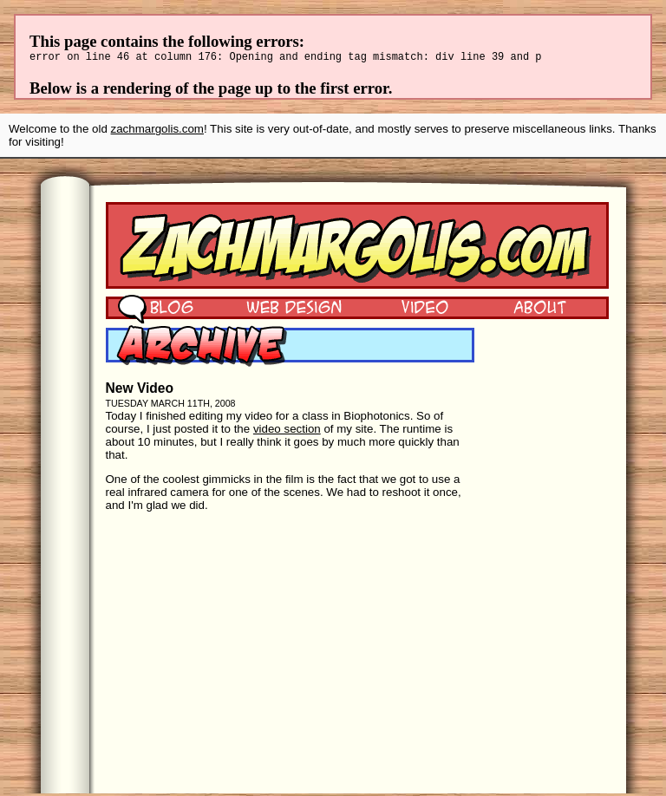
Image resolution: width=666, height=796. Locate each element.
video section (287, 431)
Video (413, 308)
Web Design (281, 308)
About (539, 308)
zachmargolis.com (157, 131)
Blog (156, 308)
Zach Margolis (357, 248)
